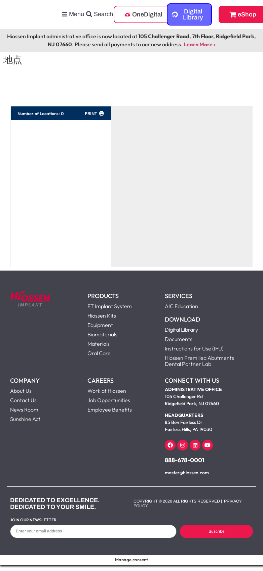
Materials (98, 343)
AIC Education (181, 306)
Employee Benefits (109, 409)
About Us (21, 390)
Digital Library (181, 329)
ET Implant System (109, 306)
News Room (24, 409)
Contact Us (23, 400)
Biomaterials (102, 334)
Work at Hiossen (106, 390)
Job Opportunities (108, 400)
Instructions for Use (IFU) (194, 348)
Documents (178, 339)
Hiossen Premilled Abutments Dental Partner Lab (199, 360)
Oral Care (99, 353)
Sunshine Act (25, 419)
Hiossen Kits (101, 315)
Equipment (100, 325)
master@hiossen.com (187, 473)
